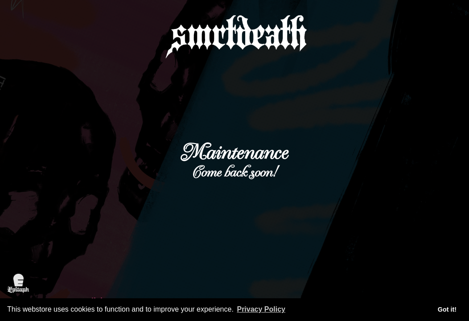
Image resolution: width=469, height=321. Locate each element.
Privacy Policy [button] (261, 309)
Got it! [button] (447, 309)
